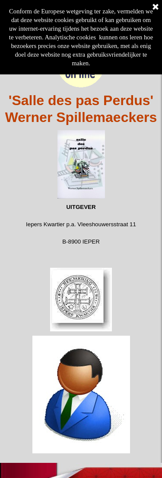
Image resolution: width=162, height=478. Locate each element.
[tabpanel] (81, 109)
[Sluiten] (155, 7)
